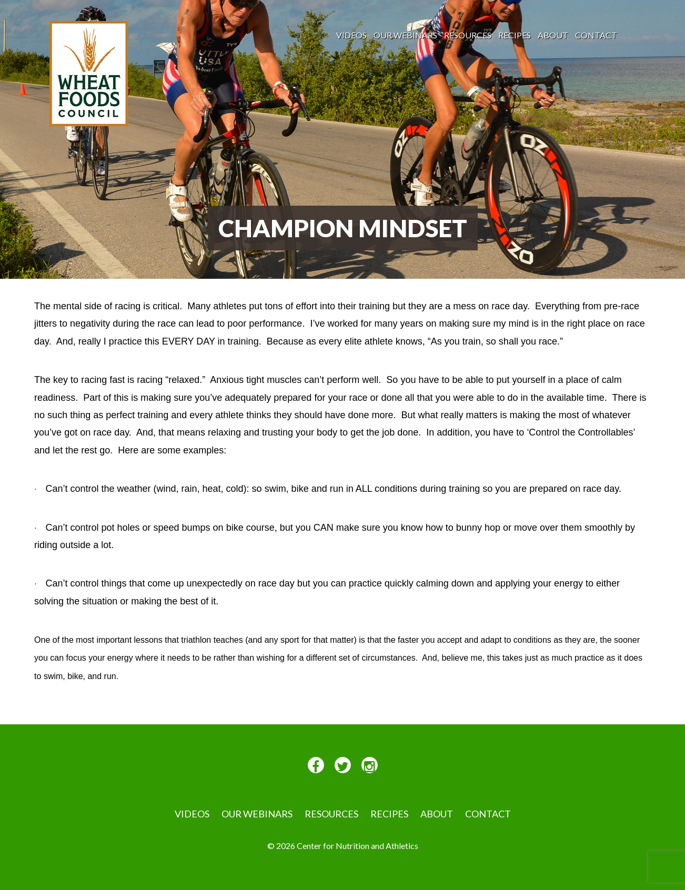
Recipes (514, 35)
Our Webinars (405, 35)
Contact (596, 35)
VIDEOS (351, 35)
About (553, 35)
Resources (467, 35)
